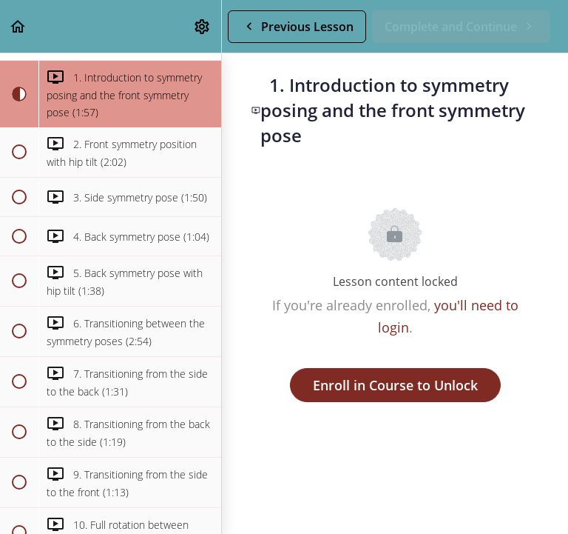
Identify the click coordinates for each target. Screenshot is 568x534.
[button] (18, 26)
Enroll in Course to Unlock (395, 385)
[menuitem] (202, 26)
